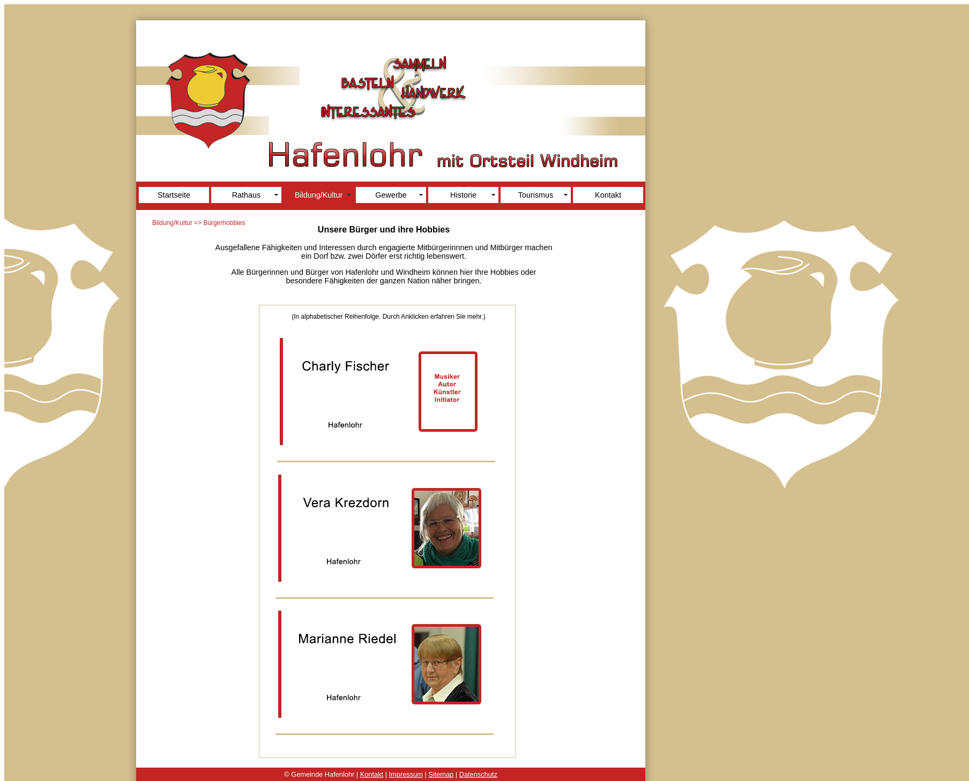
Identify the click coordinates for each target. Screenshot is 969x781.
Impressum (406, 774)
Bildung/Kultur (319, 195)
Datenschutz (478, 774)
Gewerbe (390, 195)
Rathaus (246, 195)
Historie (463, 195)
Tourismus (536, 195)
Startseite (174, 195)
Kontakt (608, 195)
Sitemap (440, 774)
